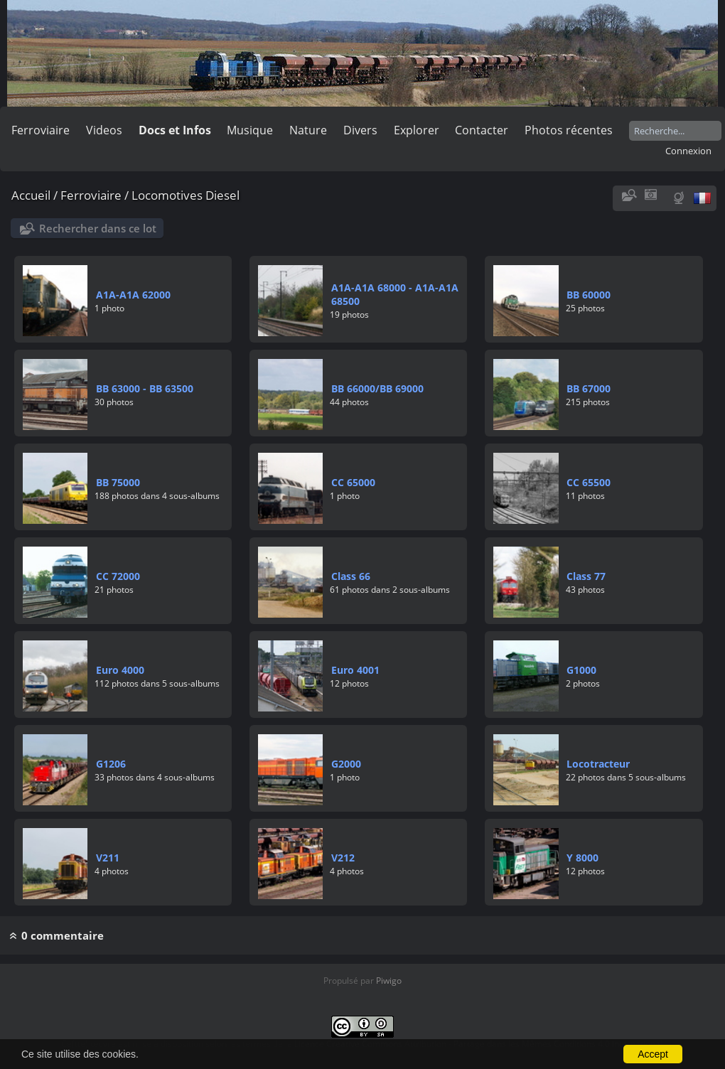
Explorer (416, 130)
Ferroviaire (40, 130)
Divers (360, 130)
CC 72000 (118, 576)
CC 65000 (353, 482)
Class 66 (350, 576)
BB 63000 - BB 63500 (144, 388)
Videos (104, 130)
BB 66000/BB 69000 (377, 388)
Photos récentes (569, 130)
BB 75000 (118, 482)
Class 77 (586, 576)
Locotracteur (598, 763)
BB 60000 (588, 294)
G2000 (346, 763)
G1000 (581, 670)
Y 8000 (582, 857)
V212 (343, 857)
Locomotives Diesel (185, 195)
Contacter (481, 130)
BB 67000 (588, 388)
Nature (308, 130)
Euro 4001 (355, 670)
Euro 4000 (120, 670)
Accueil (30, 195)
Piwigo (389, 980)
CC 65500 (588, 482)
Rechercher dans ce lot (97, 228)
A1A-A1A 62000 (133, 294)
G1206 (111, 763)
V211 (107, 857)
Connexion (688, 150)
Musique (250, 130)
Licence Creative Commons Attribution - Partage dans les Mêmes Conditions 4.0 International (478, 1044)
